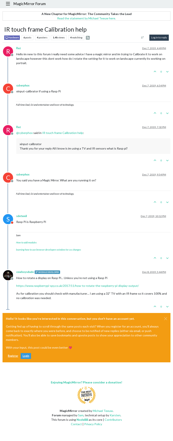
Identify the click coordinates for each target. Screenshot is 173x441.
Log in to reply (159, 37)
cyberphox (23, 85)
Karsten (115, 415)
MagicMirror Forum (29, 3)
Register (13, 355)
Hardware (12, 37)
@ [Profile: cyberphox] (24, 133)
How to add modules (26, 242)
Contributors (113, 419)
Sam (81, 415)
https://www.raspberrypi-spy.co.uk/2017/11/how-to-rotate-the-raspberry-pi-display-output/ (77, 285)
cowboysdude (25, 272)
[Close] (165, 318)
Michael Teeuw (103, 411)
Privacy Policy (93, 424)
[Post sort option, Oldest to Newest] (142, 37)
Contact (76, 424)
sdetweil (21, 216)
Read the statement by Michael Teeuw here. (86, 18)
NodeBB (82, 419)
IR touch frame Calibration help (62, 133)
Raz (18, 48)
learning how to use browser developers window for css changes (48, 249)
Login (26, 355)
